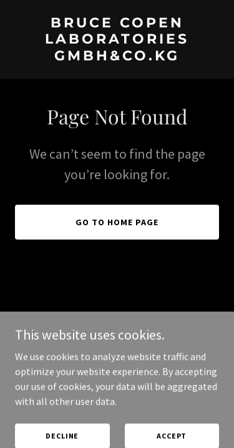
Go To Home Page (117, 222)
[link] (117, 56)
